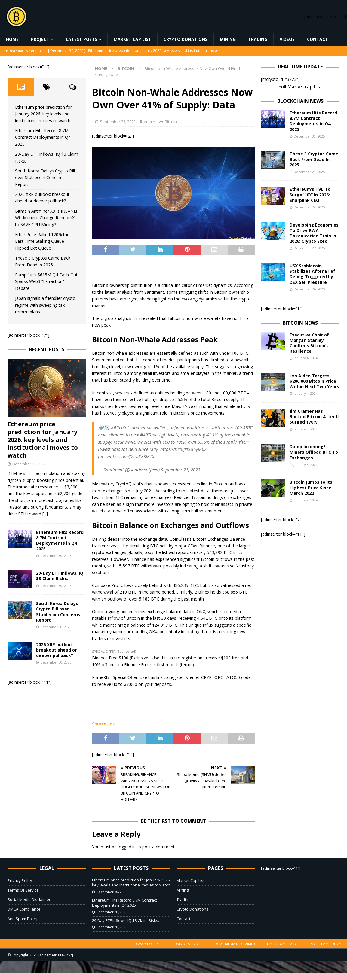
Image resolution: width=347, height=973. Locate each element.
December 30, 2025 (29, 464)
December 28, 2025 (309, 207)
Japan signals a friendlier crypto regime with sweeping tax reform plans (45, 305)
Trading (257, 39)
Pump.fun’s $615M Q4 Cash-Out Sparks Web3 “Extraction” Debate (46, 281)
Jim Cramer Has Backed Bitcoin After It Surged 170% (314, 416)
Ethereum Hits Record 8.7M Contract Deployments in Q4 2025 (43, 137)
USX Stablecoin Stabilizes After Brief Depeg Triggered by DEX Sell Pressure (312, 274)
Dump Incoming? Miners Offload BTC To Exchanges (314, 452)
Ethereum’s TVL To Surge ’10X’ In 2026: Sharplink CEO (310, 194)
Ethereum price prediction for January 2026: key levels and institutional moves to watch (43, 113)
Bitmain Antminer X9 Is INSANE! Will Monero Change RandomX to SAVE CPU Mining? (46, 217)
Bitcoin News (300, 323)
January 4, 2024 (306, 358)
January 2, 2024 (306, 500)
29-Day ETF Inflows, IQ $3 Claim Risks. (59, 575)
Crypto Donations (185, 39)
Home (12, 39)
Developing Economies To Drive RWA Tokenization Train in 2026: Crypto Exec (314, 233)
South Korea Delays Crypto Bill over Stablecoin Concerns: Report (45, 177)
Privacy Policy (20, 880)
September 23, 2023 (118, 121)
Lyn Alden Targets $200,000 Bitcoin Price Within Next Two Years (314, 381)
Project (40, 39)
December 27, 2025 (309, 248)
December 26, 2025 (309, 289)
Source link (103, 724)
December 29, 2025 (309, 171)
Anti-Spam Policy (23, 918)
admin (149, 121)
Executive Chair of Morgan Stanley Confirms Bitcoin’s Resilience (309, 343)
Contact (317, 39)
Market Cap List (132, 39)
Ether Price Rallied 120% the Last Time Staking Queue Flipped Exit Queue (42, 241)
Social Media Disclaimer (29, 899)
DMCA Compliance (24, 909)
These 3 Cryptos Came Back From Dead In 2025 (314, 159)
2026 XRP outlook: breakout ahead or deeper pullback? (56, 650)
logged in (127, 847)
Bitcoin (171, 121)
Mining (228, 39)
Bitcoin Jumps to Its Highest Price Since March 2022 (311, 487)
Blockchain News (300, 101)
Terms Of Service (23, 890)
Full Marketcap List (300, 86)
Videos (287, 39)
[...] (45, 514)
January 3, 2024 (306, 429)
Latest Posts (81, 39)
